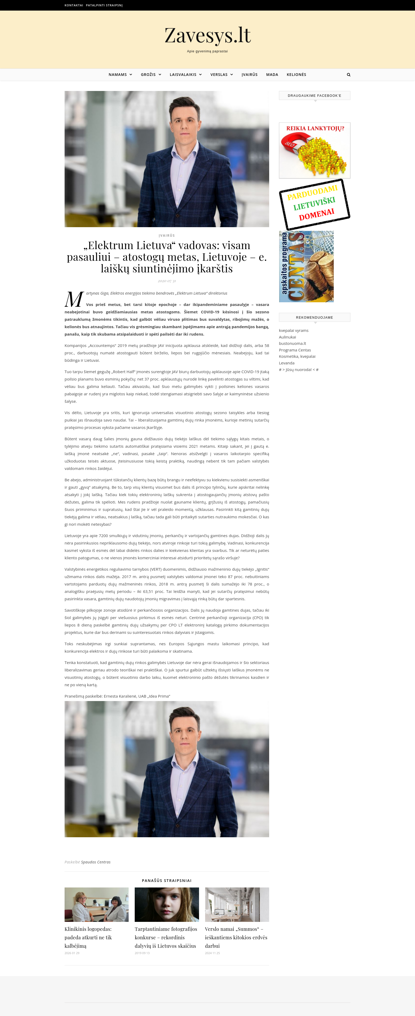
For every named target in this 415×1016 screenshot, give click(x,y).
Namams (118, 74)
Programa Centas (295, 350)
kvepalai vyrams (294, 330)
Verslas (219, 74)
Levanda (287, 362)
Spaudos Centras (96, 861)
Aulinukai (287, 337)
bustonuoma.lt (292, 343)
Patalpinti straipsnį (104, 5)
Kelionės (296, 74)
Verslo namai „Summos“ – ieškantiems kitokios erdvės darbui (236, 937)
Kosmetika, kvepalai (297, 356)
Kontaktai (74, 5)
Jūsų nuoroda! (299, 369)
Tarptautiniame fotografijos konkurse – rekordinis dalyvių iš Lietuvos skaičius (166, 937)
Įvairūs (250, 74)
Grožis (148, 74)
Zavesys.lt (207, 34)
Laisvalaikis (183, 74)
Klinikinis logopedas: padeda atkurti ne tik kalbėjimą (88, 937)
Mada (272, 74)
